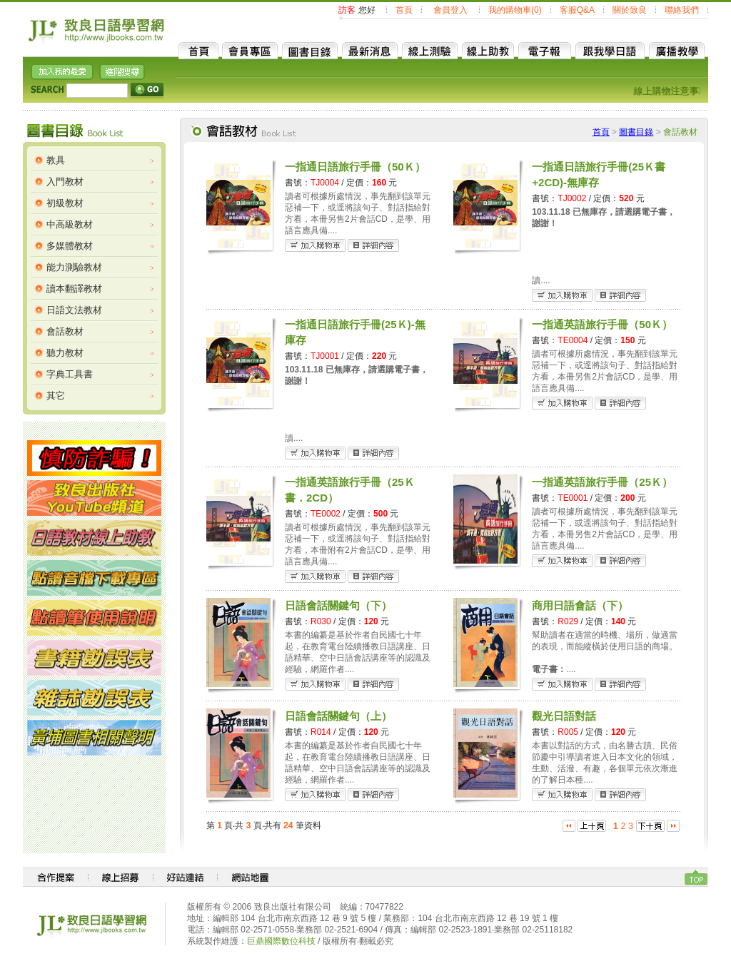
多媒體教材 (69, 245)
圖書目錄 (636, 132)
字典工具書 (69, 374)
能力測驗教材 (74, 267)
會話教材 (65, 331)
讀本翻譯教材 (74, 288)
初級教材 (65, 203)
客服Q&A (577, 10)
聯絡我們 (682, 10)
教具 (55, 160)
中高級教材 (69, 224)
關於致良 (629, 10)
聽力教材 (65, 352)
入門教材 (65, 181)
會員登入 (450, 10)
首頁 (404, 10)
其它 (55, 395)
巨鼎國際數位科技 (281, 941)
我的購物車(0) (515, 10)
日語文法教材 (74, 310)
